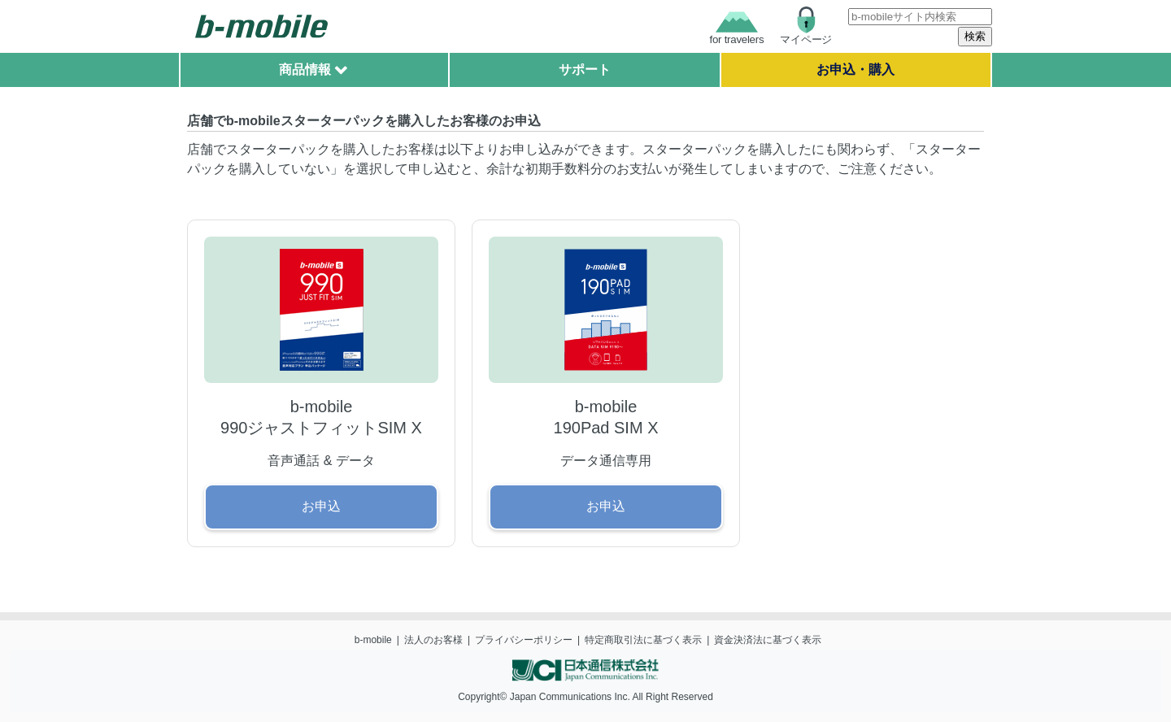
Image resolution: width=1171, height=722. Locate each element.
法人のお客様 (433, 640)
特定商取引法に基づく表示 (643, 640)
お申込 (321, 506)
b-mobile (373, 640)
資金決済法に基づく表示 (767, 640)
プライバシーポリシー (523, 640)
